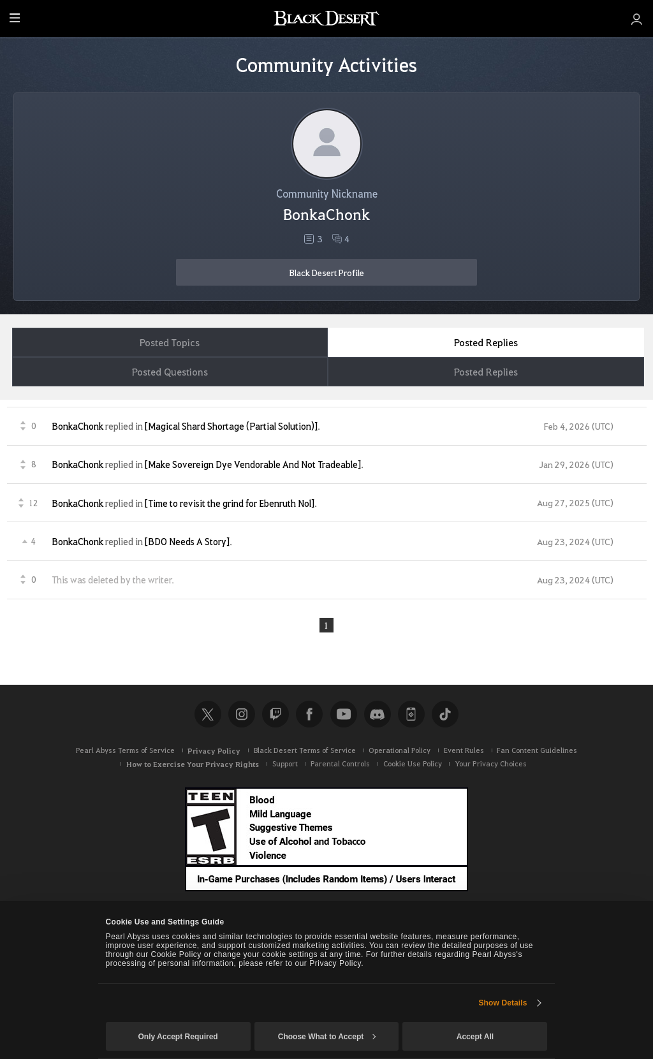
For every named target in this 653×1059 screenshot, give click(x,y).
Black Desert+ (411, 714)
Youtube (343, 714)
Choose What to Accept (327, 1036)
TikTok (445, 714)
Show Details (502, 1002)
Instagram (241, 714)
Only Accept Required (177, 1036)
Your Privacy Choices (491, 763)
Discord (377, 714)
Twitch (275, 714)
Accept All (475, 1036)
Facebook (309, 714)
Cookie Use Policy (412, 763)
